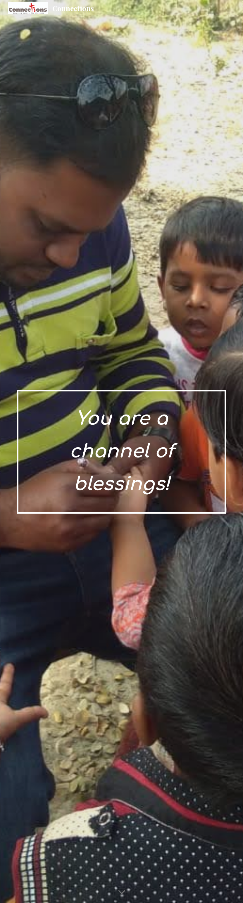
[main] (121, 452)
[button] (122, 892)
